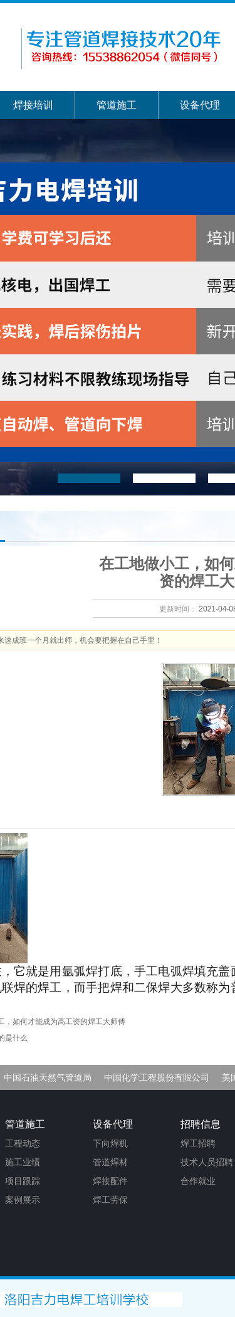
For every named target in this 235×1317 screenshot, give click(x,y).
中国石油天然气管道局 (47, 1077)
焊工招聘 (198, 1143)
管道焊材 (110, 1162)
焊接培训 (33, 105)
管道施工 (117, 105)
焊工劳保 (110, 1200)
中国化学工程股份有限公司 (156, 1077)
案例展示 (22, 1200)
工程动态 (22, 1143)
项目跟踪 (22, 1181)
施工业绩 (22, 1162)
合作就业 (198, 1181)
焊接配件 (110, 1181)
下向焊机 (110, 1143)
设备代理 (200, 105)
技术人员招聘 (206, 1162)
